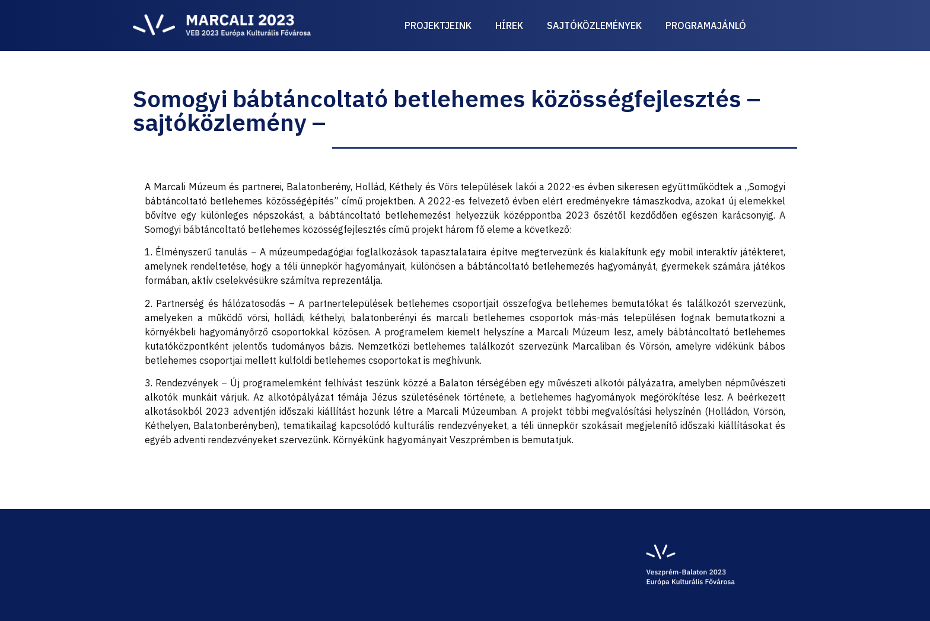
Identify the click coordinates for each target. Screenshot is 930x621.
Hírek (509, 25)
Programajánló (705, 25)
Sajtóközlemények (594, 25)
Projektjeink (438, 25)
